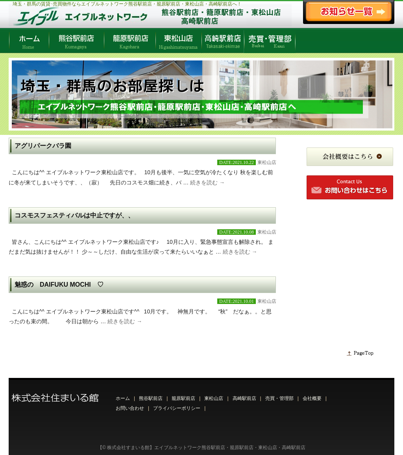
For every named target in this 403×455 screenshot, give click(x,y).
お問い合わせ (130, 408)
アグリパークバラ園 (43, 145)
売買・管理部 (279, 398)
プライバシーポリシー (176, 408)
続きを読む (207, 182)
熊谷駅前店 (151, 398)
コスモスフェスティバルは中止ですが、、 (74, 215)
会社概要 (312, 398)
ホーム (123, 398)
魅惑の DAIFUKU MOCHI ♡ (59, 284)
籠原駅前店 (183, 398)
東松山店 (266, 162)
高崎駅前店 (244, 398)
